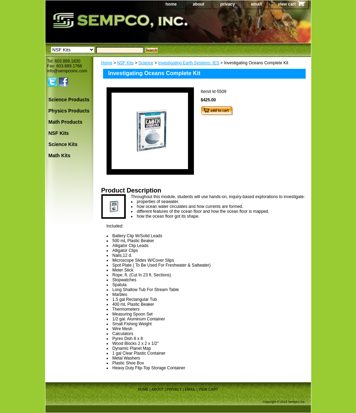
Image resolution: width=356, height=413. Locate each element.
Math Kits (60, 155)
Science (145, 62)
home (171, 4)
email (256, 4)
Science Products (69, 99)
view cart (287, 4)
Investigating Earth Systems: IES (188, 62)
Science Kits (63, 144)
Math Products (65, 122)
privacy (227, 4)
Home (106, 62)
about (198, 4)
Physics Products (69, 111)
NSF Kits (125, 62)
